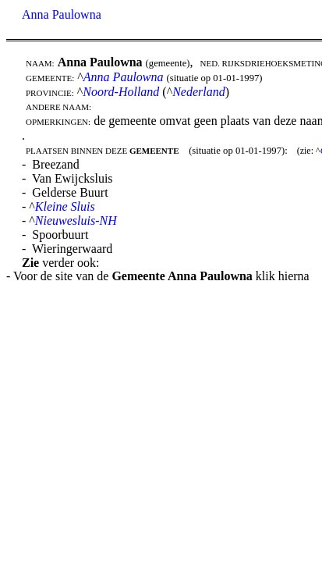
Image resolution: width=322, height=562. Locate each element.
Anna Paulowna (61, 14)
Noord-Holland (121, 91)
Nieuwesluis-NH (76, 220)
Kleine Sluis (65, 206)
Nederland (198, 91)
